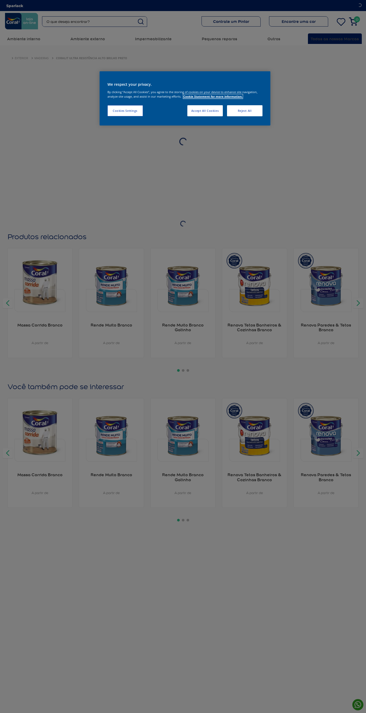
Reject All (245, 111)
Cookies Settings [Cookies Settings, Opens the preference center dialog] (125, 111)
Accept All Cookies (205, 111)
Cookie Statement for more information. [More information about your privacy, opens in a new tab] (213, 96)
